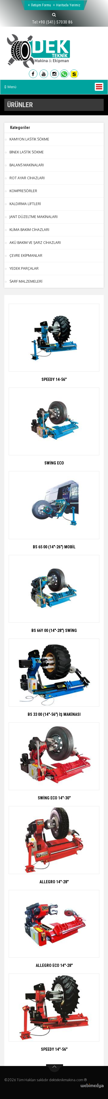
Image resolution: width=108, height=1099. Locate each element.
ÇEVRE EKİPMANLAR (26, 255)
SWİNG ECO (54, 463)
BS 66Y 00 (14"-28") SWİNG (54, 630)
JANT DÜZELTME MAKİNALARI (34, 217)
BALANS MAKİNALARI (27, 165)
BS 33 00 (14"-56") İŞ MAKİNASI (54, 714)
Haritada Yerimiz (68, 5)
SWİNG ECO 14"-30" (54, 798)
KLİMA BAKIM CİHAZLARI (29, 229)
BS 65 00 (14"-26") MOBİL (54, 547)
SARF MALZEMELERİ (26, 281)
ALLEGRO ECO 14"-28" (54, 965)
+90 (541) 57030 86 (56, 22)
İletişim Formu (41, 5)
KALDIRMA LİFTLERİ (25, 204)
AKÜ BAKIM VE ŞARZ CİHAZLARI (35, 242)
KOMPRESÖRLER (23, 191)
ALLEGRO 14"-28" (54, 882)
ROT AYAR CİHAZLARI (27, 178)
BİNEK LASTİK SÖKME (27, 152)
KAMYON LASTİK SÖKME (29, 139)
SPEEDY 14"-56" (54, 1049)
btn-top (54, 1068)
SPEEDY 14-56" (54, 379)
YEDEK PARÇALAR (24, 268)
